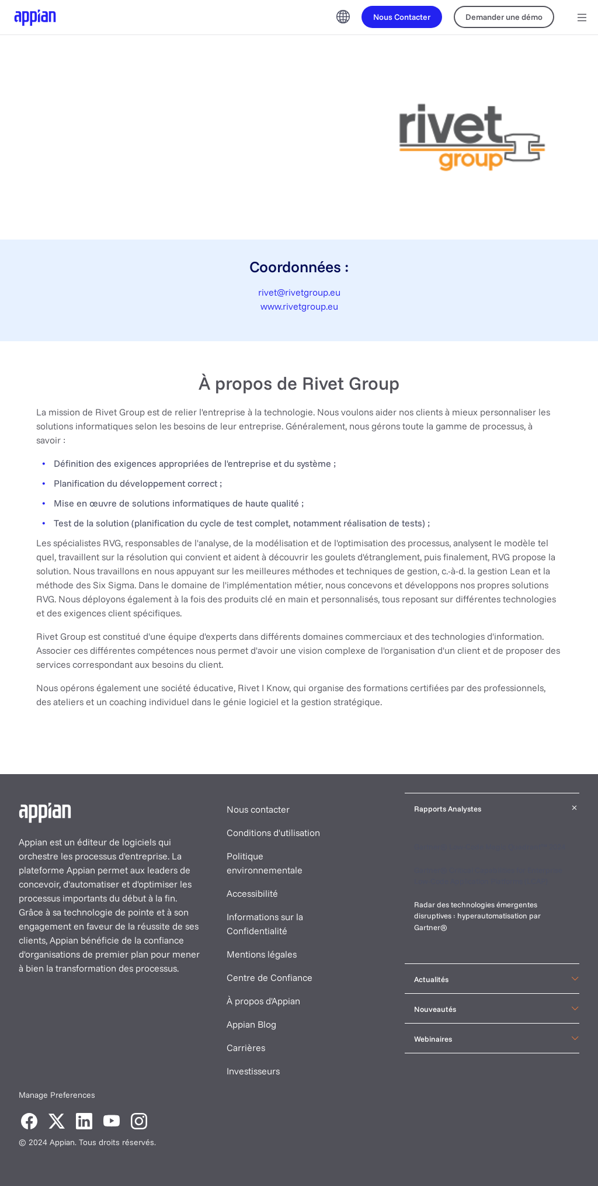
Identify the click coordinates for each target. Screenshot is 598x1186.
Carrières (246, 1047)
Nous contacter (258, 809)
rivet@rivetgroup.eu (299, 292)
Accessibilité (252, 893)
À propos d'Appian (263, 1001)
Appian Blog (251, 1024)
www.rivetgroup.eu (299, 306)
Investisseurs (253, 1071)
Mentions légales (262, 954)
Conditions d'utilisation (273, 832)
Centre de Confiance (269, 977)
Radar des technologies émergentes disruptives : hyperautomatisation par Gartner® (477, 916)
